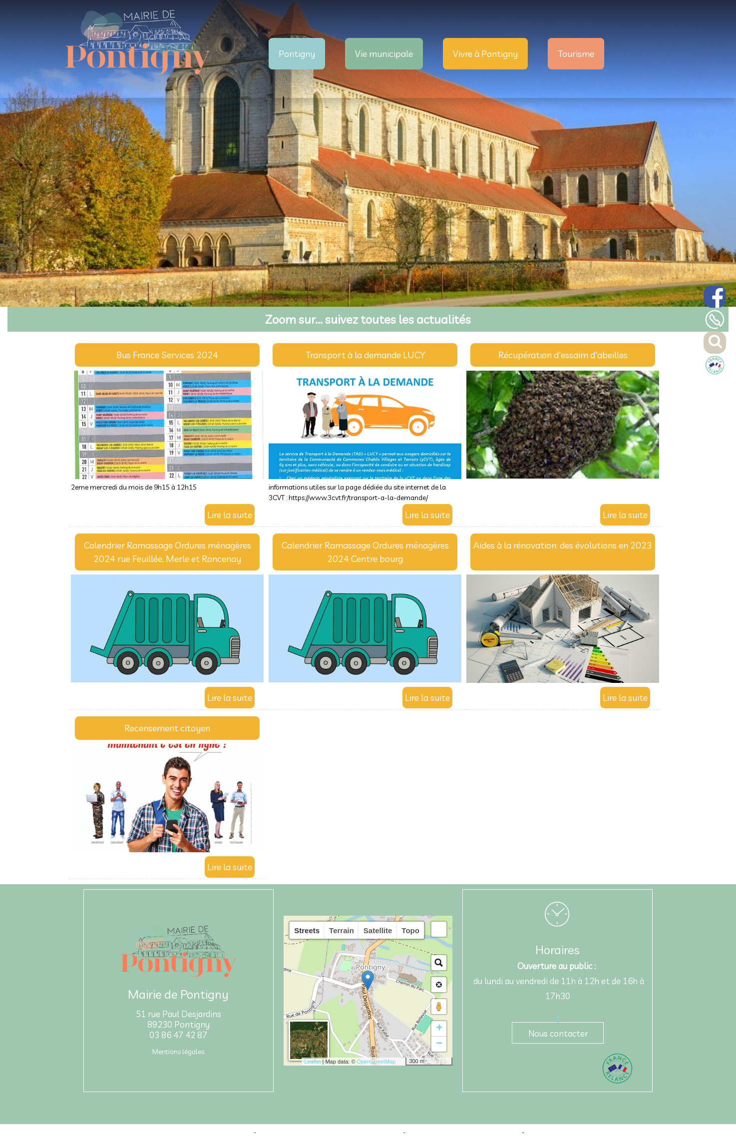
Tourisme (576, 53)
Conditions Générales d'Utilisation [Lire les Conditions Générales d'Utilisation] (568, 1132)
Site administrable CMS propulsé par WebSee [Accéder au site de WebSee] (464, 1132)
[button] (438, 929)
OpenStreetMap (376, 1062)
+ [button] (439, 1028)
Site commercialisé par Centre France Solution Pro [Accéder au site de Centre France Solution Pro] (190, 1132)
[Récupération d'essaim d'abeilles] (562, 357)
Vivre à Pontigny (485, 53)
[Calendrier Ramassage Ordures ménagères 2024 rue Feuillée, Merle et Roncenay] (167, 554)
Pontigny (297, 53)
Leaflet (312, 1062)
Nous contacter (558, 1033)
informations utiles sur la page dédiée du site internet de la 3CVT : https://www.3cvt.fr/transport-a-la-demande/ (357, 492)
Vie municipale (384, 53)
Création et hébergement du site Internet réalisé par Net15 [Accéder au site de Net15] (330, 1132)
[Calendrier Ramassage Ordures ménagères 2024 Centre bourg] (365, 554)
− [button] (439, 1044)
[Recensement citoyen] (167, 730)
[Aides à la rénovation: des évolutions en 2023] (562, 554)
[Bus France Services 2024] (167, 357)
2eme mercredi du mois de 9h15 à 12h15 (134, 487)
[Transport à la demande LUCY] (365, 357)
